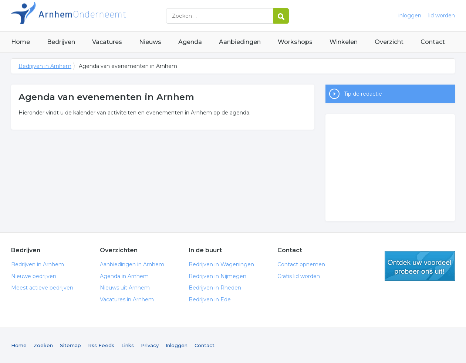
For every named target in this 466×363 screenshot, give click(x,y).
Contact (433, 41)
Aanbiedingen (240, 41)
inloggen (409, 15)
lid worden (441, 15)
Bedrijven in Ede (210, 299)
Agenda (190, 41)
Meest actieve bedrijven (42, 287)
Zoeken (43, 345)
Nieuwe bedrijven (33, 276)
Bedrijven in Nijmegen (217, 276)
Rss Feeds (101, 345)
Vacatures (107, 41)
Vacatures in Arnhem (127, 299)
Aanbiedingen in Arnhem (132, 264)
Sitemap (70, 345)
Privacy (150, 345)
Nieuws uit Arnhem (125, 287)
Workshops (295, 41)
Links (127, 345)
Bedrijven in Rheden (215, 287)
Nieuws (150, 41)
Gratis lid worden (298, 276)
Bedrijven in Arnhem (103, 16)
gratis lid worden (420, 266)
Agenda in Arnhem (124, 276)
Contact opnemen (301, 264)
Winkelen (344, 41)
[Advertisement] (390, 167)
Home (20, 41)
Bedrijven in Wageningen (221, 264)
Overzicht (389, 41)
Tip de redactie (363, 93)
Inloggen (177, 345)
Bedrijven (61, 41)
